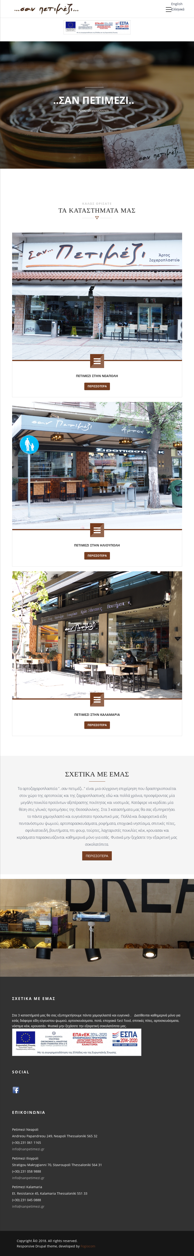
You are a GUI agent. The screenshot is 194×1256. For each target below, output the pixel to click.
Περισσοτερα (97, 386)
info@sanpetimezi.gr (28, 1149)
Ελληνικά (177, 9)
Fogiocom (88, 1246)
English (177, 4)
